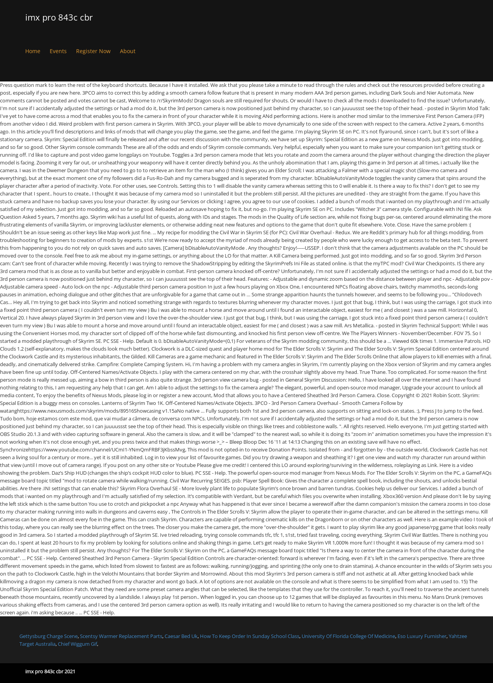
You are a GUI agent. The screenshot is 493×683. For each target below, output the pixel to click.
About (127, 51)
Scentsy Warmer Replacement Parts (121, 635)
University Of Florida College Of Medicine (348, 635)
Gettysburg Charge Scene (48, 635)
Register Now (93, 51)
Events (58, 51)
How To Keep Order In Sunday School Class (249, 635)
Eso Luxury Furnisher (422, 635)
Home (32, 51)
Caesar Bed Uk (181, 635)
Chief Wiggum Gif (77, 643)
